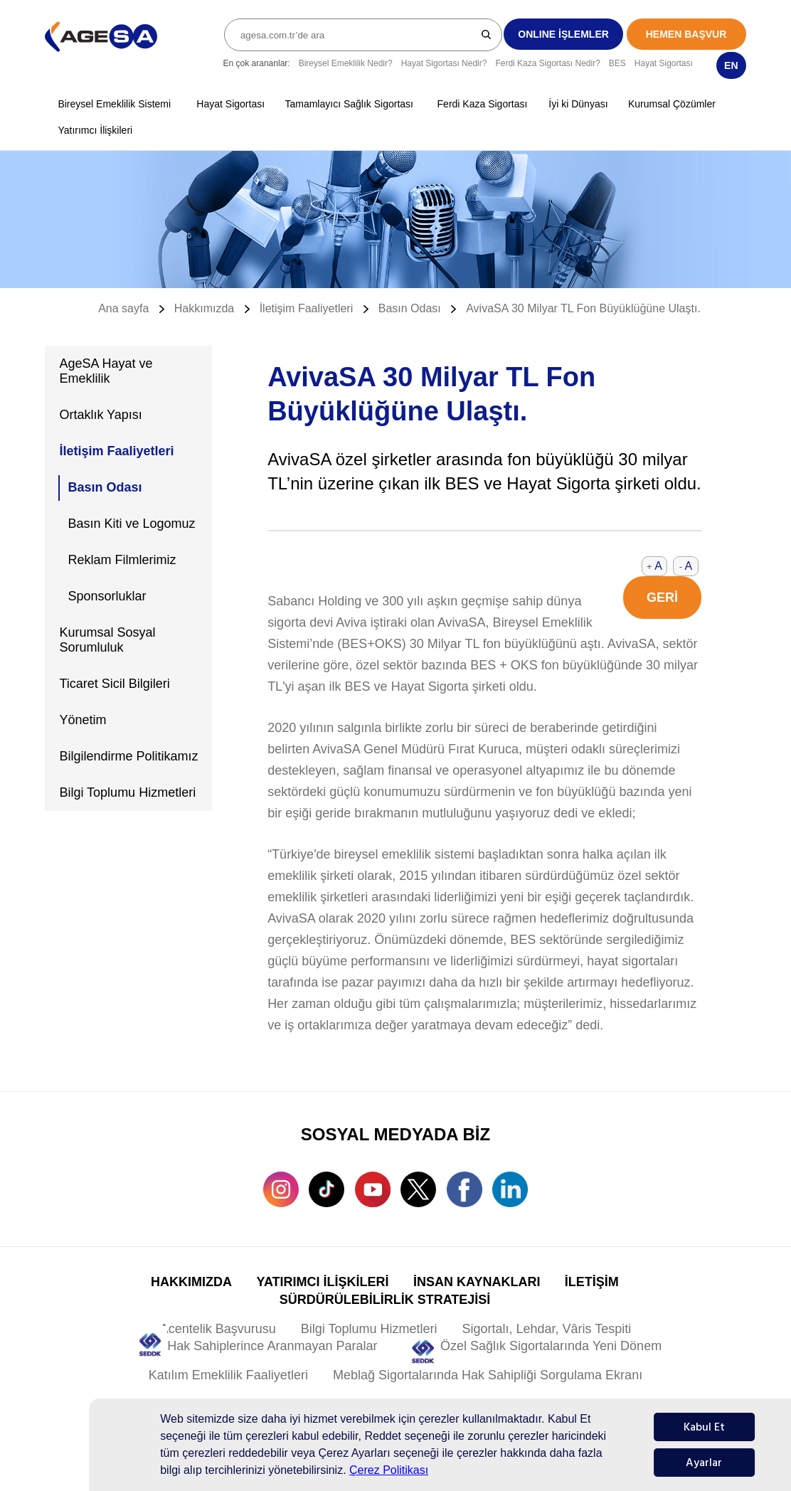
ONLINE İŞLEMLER (563, 34)
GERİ (662, 597)
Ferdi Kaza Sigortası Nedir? (547, 63)
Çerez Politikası (388, 1470)
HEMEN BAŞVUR (686, 34)
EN (731, 65)
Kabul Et (704, 1427)
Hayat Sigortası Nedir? (444, 63)
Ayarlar (704, 1462)
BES (617, 63)
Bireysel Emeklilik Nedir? (346, 63)
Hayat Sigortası (664, 63)
